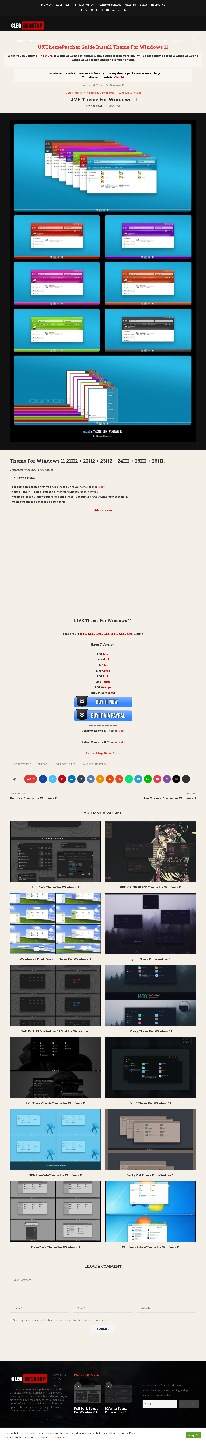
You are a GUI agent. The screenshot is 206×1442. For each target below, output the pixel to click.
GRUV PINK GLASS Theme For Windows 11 (150, 887)
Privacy (46, 4)
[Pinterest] (92, 10)
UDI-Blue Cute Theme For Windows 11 (55, 1175)
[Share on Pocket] (157, 779)
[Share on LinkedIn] (72, 779)
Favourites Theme (21, 764)
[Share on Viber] (167, 779)
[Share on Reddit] (110, 779)
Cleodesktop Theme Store (103, 753)
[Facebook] (81, 10)
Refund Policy (84, 4)
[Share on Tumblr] (81, 779)
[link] (101, 487)
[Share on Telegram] (138, 779)
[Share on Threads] (176, 779)
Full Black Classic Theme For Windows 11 (55, 1103)
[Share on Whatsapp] (129, 779)
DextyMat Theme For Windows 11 (150, 1175)
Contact (146, 39)
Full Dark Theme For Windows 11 (55, 887)
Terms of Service (109, 4)
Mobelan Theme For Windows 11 (116, 1410)
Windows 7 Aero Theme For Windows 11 (150, 1247)
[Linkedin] (97, 10)
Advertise (63, 4)
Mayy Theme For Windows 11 (150, 1031)
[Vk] (113, 10)
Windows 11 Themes (42, 39)
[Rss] (125, 10)
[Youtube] (107, 10)
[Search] (194, 40)
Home (21, 39)
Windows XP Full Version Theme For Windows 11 (55, 959)
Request (161, 39)
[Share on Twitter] (53, 779)
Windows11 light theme (95, 764)
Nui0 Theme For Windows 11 (150, 1103)
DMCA (143, 4)
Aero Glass (106, 39)
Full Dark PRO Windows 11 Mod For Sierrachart (55, 1031)
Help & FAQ (158, 4)
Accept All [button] (193, 1435)
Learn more (59, 1437)
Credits (130, 4)
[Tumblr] (102, 10)
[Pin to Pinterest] (62, 779)
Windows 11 (44, 764)
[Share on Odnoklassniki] (100, 779)
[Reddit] (119, 10)
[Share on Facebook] (43, 779)
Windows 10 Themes (77, 39)
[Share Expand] (186, 779)
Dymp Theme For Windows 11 (150, 959)
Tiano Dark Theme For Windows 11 (55, 1247)
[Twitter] (86, 10)
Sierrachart (126, 39)
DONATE (176, 39)
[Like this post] (33, 779)
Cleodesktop (96, 105)
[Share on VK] (91, 779)
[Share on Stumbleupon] (119, 779)
